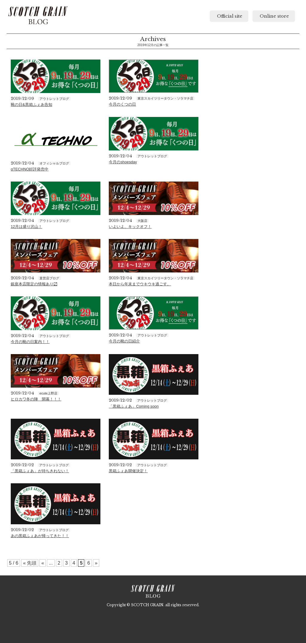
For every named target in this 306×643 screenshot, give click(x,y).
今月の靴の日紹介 (124, 341)
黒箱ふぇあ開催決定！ (128, 471)
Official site (229, 16)
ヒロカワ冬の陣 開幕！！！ (36, 399)
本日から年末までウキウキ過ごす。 (140, 284)
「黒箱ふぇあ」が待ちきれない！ (40, 471)
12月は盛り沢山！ (26, 226)
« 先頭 (29, 563)
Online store (273, 16)
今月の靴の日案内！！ (30, 341)
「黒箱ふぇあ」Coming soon (133, 406)
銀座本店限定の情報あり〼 (34, 284)
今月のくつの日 (122, 104)
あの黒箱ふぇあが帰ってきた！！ (40, 536)
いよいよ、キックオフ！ (130, 226)
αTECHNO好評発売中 (29, 169)
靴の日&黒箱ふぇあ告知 (31, 104)
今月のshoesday (123, 162)
